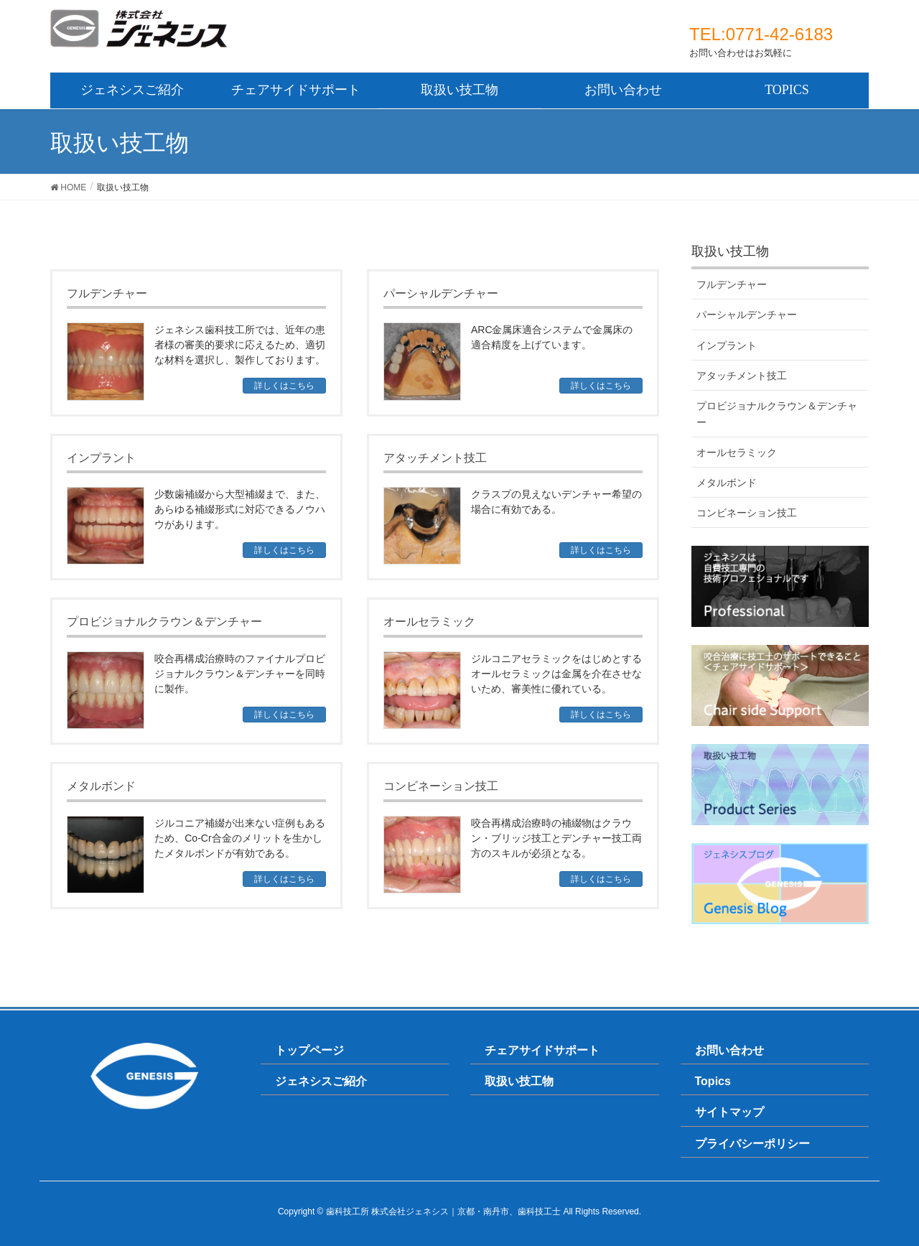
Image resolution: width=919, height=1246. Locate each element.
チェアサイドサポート (542, 1050)
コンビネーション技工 (746, 513)
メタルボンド (726, 482)
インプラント (726, 345)
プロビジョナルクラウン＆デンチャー (776, 414)
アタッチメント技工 (741, 375)
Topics (713, 1081)
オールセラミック (736, 452)
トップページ (309, 1050)
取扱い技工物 (519, 1081)
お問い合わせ (729, 1050)
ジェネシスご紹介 (321, 1081)
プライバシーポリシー (752, 1144)
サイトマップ (729, 1112)
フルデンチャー (731, 284)
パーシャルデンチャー (746, 314)
